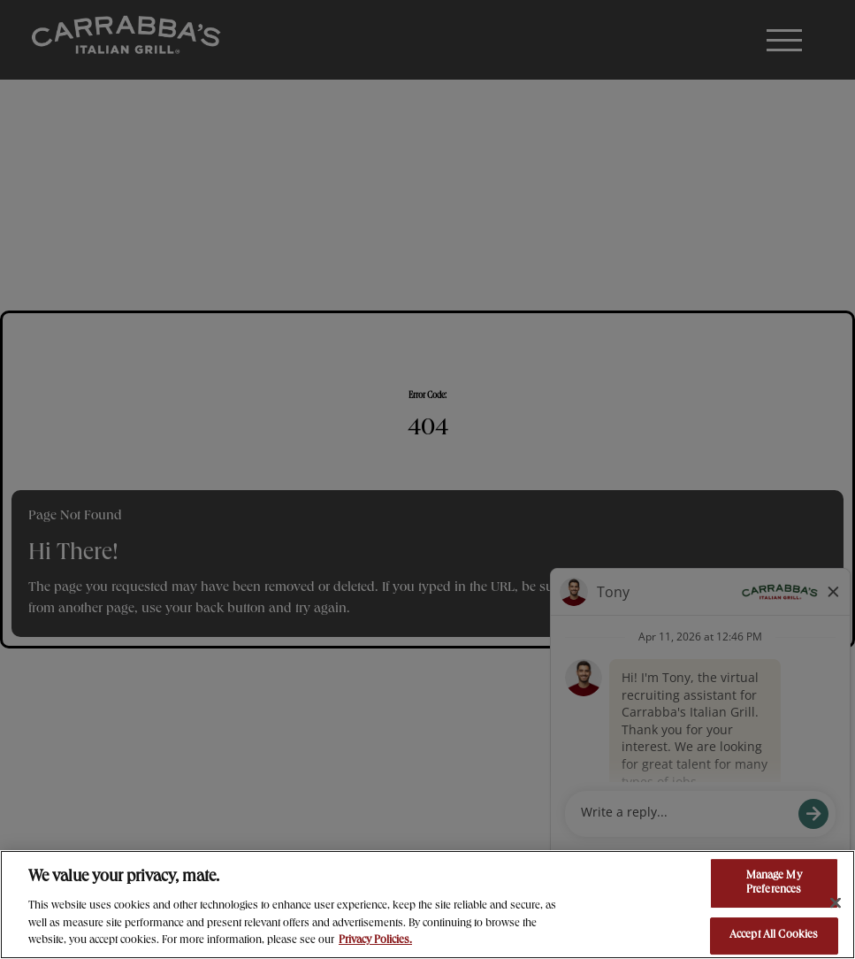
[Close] (835, 903)
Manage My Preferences (774, 883)
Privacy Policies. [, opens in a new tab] (375, 941)
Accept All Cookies (773, 936)
